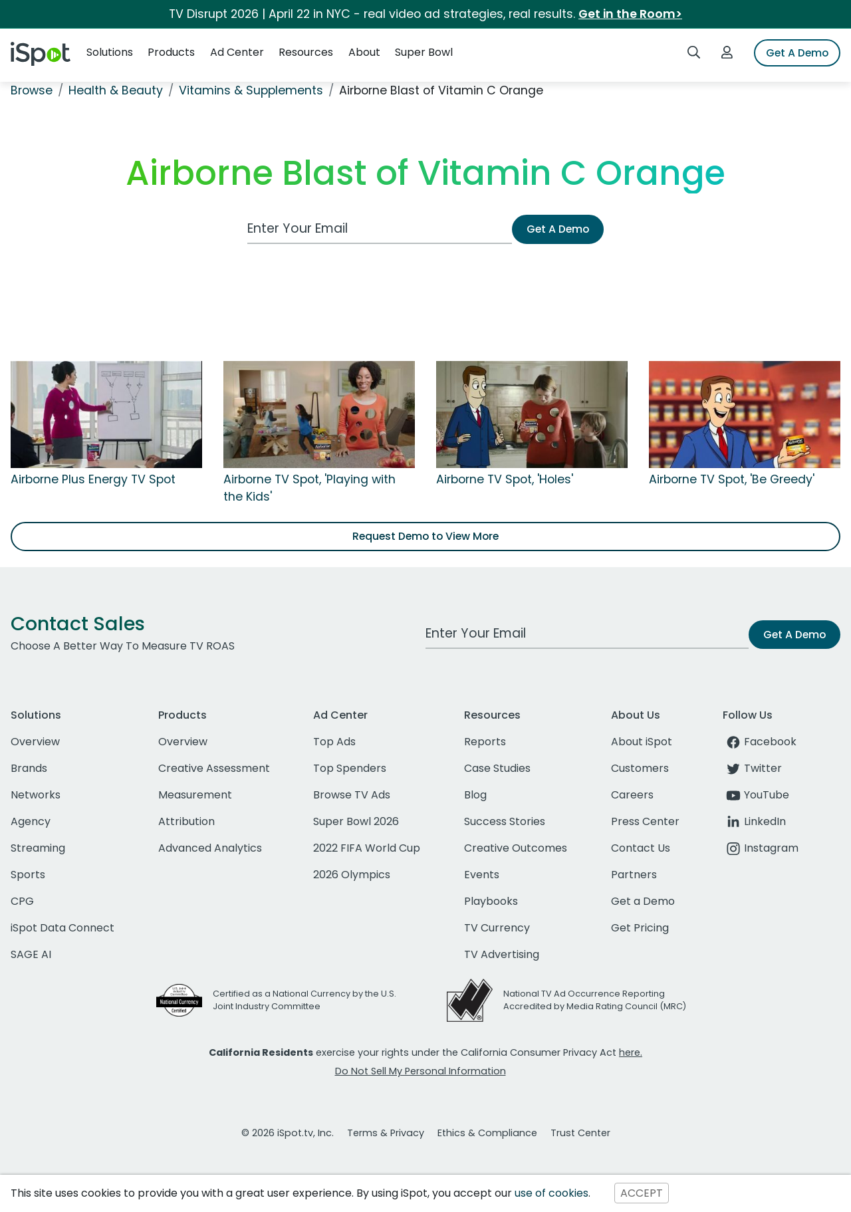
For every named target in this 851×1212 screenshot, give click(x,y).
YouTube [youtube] (756, 794)
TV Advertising (501, 954)
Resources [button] (306, 52)
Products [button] (171, 52)
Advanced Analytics (210, 848)
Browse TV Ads (351, 794)
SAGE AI (31, 954)
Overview (35, 741)
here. (630, 1052)
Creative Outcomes (515, 848)
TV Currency (497, 927)
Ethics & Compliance (487, 1133)
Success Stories (504, 821)
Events (481, 874)
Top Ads (334, 741)
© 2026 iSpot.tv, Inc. (287, 1133)
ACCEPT (641, 1193)
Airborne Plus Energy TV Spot (93, 479)
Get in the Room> (630, 14)
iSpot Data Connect (62, 927)
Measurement (195, 794)
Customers (640, 768)
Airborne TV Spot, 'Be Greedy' (731, 479)
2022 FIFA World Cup (366, 848)
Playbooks (491, 901)
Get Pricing (640, 927)
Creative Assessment (214, 768)
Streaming (38, 848)
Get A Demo (797, 53)
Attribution (186, 821)
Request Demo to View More (425, 536)
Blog (475, 794)
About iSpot (641, 741)
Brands (29, 768)
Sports (28, 874)
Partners (634, 874)
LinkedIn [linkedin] (754, 821)
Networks (36, 794)
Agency (31, 821)
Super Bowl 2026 (356, 821)
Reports (485, 741)
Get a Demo (643, 901)
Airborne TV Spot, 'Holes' (504, 479)
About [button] (364, 52)
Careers (632, 794)
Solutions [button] (109, 52)
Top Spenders (349, 768)
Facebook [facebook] (759, 741)
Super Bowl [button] (424, 52)
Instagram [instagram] (760, 848)
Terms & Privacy (385, 1133)
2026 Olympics (351, 874)
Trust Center (580, 1133)
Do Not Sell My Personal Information (420, 1071)
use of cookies (551, 1193)
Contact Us (640, 848)
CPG (22, 901)
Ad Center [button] (237, 52)
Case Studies (497, 768)
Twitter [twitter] (752, 768)
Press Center (645, 821)
